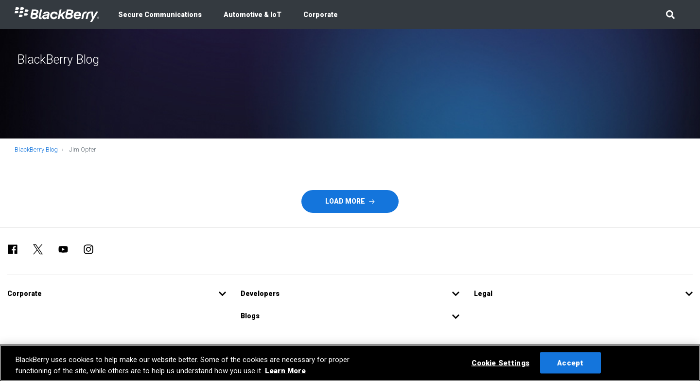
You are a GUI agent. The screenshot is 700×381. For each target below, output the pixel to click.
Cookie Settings (500, 362)
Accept (570, 362)
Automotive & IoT (252, 14)
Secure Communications (160, 14)
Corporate (320, 14)
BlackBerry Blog (36, 149)
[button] (670, 14)
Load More (350, 201)
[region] (350, 363)
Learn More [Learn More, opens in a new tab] (285, 370)
